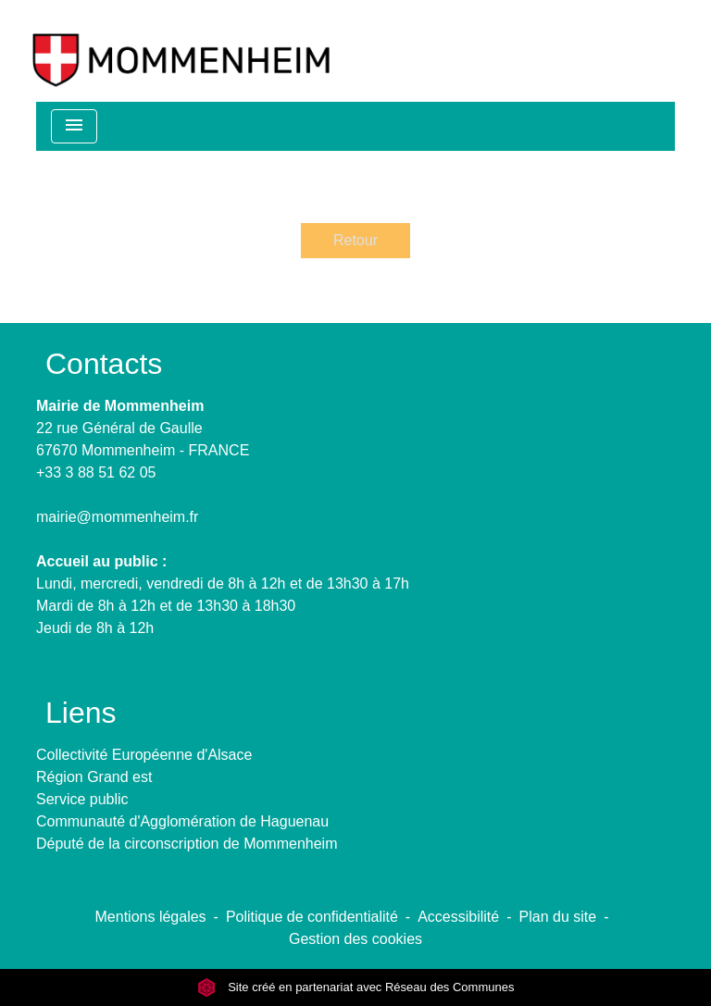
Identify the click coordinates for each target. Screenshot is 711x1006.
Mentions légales (150, 917)
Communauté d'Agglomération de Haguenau (182, 821)
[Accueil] (181, 51)
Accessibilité (458, 917)
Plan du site (558, 917)
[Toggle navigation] (74, 126)
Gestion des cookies (355, 939)
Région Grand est (94, 777)
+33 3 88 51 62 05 (96, 472)
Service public (82, 799)
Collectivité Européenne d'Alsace (144, 755)
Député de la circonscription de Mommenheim (186, 843)
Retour (355, 240)
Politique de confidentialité (312, 917)
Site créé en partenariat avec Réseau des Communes (356, 987)
